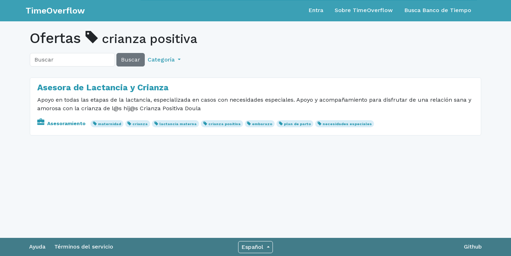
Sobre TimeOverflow (364, 10)
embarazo (262, 124)
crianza (140, 124)
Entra (315, 10)
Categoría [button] (162, 59)
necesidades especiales (347, 124)
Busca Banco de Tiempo (437, 10)
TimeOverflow (55, 11)
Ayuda (37, 246)
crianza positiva (224, 124)
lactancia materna (178, 124)
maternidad (109, 124)
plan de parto (297, 124)
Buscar (130, 59)
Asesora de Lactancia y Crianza (103, 87)
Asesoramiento (62, 123)
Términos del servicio (83, 246)
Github (473, 246)
